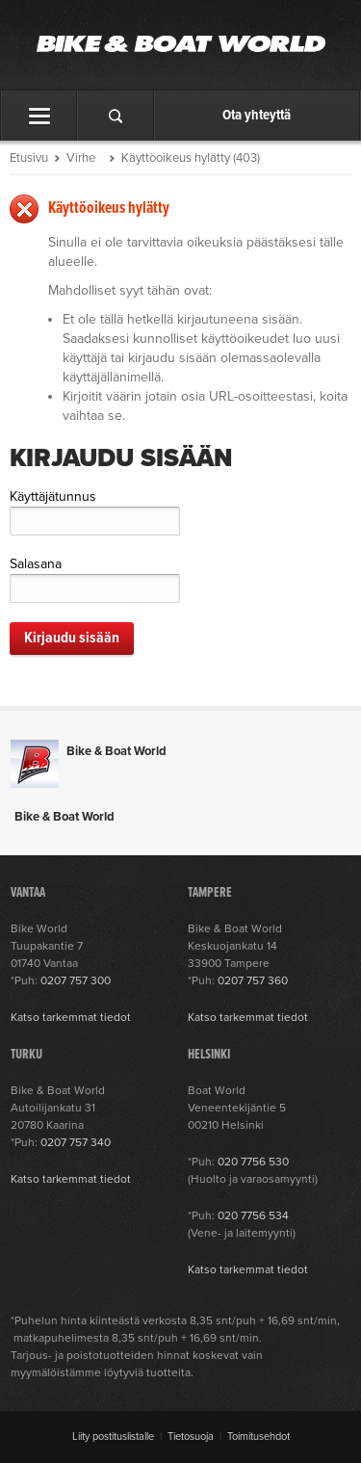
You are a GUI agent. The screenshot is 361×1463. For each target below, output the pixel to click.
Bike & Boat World (116, 751)
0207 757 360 (253, 980)
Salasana (36, 564)
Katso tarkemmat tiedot (71, 1017)
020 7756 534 (253, 1215)
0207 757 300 (75, 980)
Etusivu (29, 158)
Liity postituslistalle (113, 1436)
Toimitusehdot (258, 1436)
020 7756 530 (253, 1161)
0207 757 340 (75, 1142)
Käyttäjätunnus (53, 496)
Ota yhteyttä (256, 115)
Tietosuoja (191, 1436)
